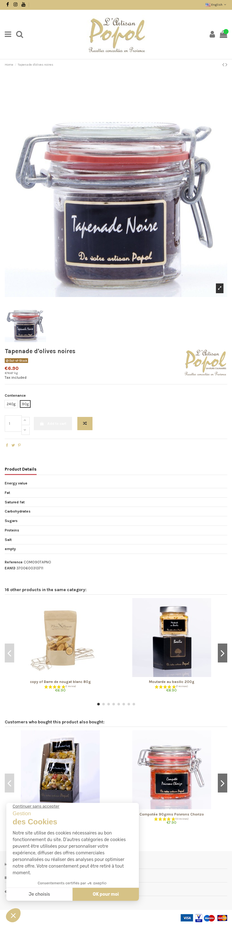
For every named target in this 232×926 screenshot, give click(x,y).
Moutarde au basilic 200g (171, 682)
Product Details (21, 469)
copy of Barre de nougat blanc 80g (60, 682)
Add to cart (52, 423)
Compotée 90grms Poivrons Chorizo (172, 814)
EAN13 (10, 568)
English (216, 5)
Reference (14, 562)
